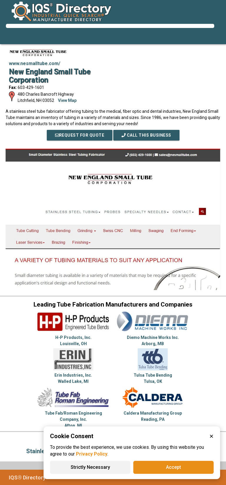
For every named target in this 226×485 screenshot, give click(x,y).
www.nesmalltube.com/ (34, 63)
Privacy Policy (91, 454)
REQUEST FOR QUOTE (79, 135)
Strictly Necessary (90, 467)
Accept (173, 467)
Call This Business (146, 135)
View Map (67, 100)
